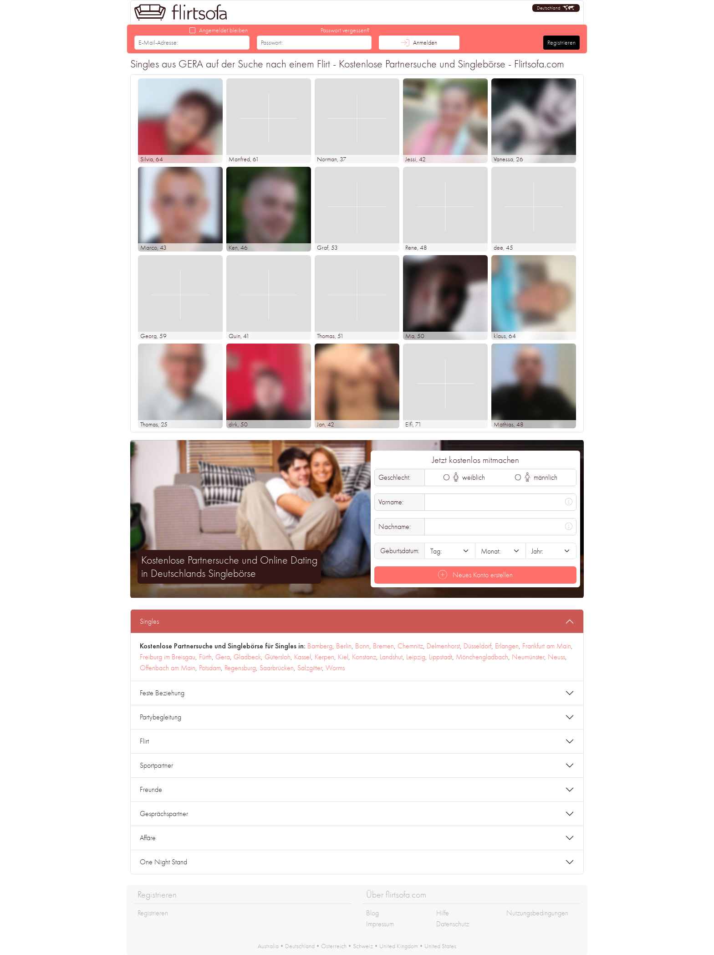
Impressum (380, 924)
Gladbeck (247, 657)
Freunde (151, 789)
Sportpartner (156, 765)
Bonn (362, 646)
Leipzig (415, 657)
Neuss (556, 657)
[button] (556, 8)
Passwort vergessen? (345, 30)
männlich (541, 477)
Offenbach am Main (167, 668)
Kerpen (324, 657)
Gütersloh (278, 657)
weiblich (469, 477)
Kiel (343, 657)
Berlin (344, 646)
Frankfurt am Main (546, 646)
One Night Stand (163, 862)
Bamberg (319, 646)
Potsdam (210, 668)
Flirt (144, 741)
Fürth (205, 657)
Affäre (148, 837)
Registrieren (561, 42)
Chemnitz (410, 646)
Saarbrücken (277, 668)
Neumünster (528, 657)
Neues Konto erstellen (475, 575)
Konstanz (364, 657)
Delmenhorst (443, 646)
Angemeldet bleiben (223, 30)
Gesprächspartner (164, 813)
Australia (268, 946)
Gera (222, 657)
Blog (372, 913)
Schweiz (363, 946)
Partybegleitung (160, 717)
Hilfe (442, 913)
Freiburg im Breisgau (167, 657)
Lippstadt (440, 657)
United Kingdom (398, 946)
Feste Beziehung (162, 693)
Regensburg (240, 668)
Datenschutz (452, 924)
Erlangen (507, 646)
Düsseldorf (477, 646)
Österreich (334, 946)
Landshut (391, 657)
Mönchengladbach (482, 657)
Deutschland (300, 946)
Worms (335, 668)
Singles (149, 621)
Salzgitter (309, 668)
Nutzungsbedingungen (537, 913)
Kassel (302, 657)
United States (440, 946)
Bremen (383, 646)
